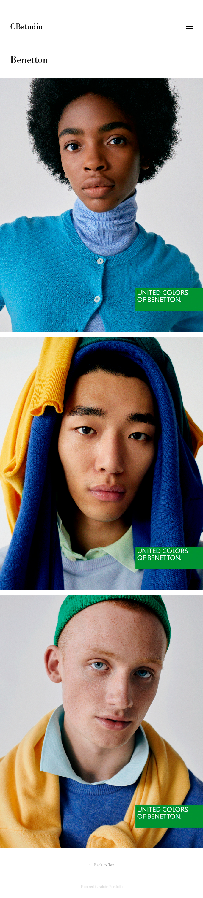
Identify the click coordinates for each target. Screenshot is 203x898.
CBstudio (27, 26)
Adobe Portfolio (111, 886)
